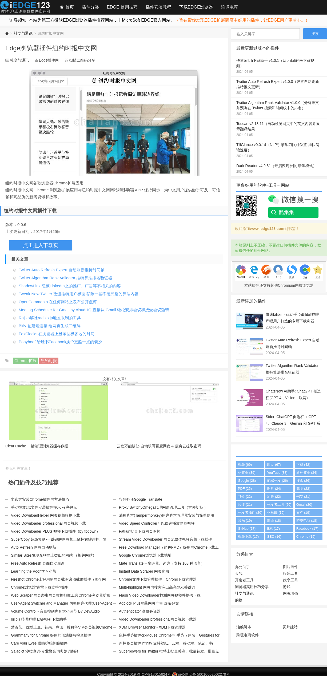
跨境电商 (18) (306, 521)
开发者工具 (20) (279, 505)
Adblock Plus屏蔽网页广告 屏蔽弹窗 (149, 603)
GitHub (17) (247, 529)
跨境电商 (229, 7)
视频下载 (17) (248, 537)
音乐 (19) (245, 521)
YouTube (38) (277, 473)
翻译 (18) (274, 521)
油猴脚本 (243, 627)
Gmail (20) (304, 505)
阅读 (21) (245, 505)
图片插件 (290, 567)
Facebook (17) (307, 529)
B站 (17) (273, 529)
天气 (238, 573)
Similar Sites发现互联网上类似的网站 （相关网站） (53, 555)
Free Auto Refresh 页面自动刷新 (38, 563)
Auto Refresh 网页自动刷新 (33, 547)
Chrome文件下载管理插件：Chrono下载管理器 (158, 579)
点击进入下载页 (40, 245)
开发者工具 (244, 580)
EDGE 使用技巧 (122, 7)
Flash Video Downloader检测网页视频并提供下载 (160, 595)
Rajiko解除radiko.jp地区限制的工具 (50, 317)
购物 (238, 600)
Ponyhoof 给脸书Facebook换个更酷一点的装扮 (60, 341)
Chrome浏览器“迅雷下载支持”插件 (39, 587)
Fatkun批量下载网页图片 (139, 531)
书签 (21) (303, 497)
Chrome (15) (306, 537)
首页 (67, 7)
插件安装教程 (158, 7)
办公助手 (242, 567)
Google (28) (247, 481)
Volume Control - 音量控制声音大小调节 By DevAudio (55, 611)
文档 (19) (303, 513)
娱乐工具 (290, 573)
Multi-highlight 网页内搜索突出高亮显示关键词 (157, 587)
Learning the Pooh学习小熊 (33, 571)
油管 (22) (274, 497)
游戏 (286, 587)
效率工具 (290, 580)
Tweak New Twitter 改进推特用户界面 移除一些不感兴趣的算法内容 (78, 294)
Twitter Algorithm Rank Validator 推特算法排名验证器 (65, 278)
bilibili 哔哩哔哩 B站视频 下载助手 (39, 619)
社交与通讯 (23, 33)
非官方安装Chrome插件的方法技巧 (40, 499)
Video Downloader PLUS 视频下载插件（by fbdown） (55, 531)
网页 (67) (274, 465)
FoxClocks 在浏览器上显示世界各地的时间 (56, 333)
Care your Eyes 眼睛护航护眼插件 (39, 643)
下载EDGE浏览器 (196, 7)
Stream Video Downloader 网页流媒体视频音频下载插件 (165, 539)
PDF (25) (245, 489)
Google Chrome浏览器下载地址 (145, 555)
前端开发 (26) (277, 481)
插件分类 (90, 7)
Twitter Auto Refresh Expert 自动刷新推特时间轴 (62, 270)
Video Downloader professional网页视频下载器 (158, 619)
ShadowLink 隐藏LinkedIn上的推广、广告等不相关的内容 (70, 286)
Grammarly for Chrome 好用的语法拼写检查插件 (51, 635)
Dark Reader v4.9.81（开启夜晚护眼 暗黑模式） (279, 169)
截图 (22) (303, 489)
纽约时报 (49, 360)
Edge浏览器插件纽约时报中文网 (51, 48)
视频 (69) (245, 465)
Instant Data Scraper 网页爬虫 (144, 571)
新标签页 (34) (306, 473)
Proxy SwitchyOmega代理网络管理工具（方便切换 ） (163, 507)
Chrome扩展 (25, 360)
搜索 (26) (303, 481)
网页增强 (290, 593)
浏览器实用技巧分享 (252, 587)
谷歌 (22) (245, 497)
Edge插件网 (25, 8)
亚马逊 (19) (275, 513)
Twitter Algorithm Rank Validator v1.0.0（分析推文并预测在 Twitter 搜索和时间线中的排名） (279, 108)
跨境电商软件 (247, 635)
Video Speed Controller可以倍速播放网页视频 (157, 523)
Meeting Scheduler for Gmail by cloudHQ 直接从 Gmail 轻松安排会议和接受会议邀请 (94, 309)
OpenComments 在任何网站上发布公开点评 (58, 301)
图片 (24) (274, 489)
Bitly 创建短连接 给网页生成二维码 (50, 325)
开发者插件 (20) (250, 513)
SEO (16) (274, 537)
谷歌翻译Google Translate (140, 499)
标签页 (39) (246, 473)
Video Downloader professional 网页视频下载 (48, 523)
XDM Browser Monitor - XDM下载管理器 (152, 627)
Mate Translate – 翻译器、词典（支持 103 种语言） (162, 563)
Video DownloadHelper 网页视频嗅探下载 (45, 515)
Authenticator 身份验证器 (140, 611)
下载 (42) (303, 465)
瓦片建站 (290, 627)
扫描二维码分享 (82, 60)
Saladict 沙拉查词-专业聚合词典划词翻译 (45, 651)
